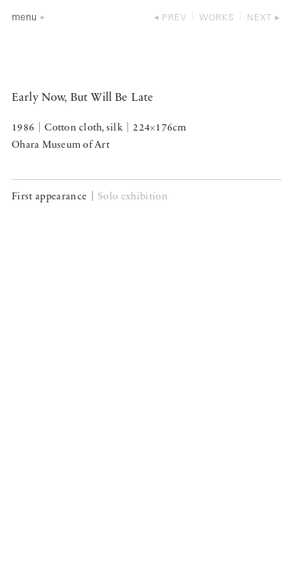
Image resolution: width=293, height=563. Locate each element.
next (259, 18)
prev (174, 18)
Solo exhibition (133, 197)
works (216, 18)
